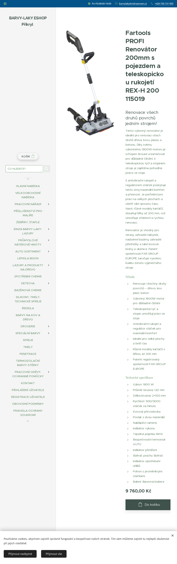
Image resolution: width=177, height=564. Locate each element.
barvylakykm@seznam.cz (133, 3)
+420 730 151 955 (164, 3)
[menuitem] (28, 186)
